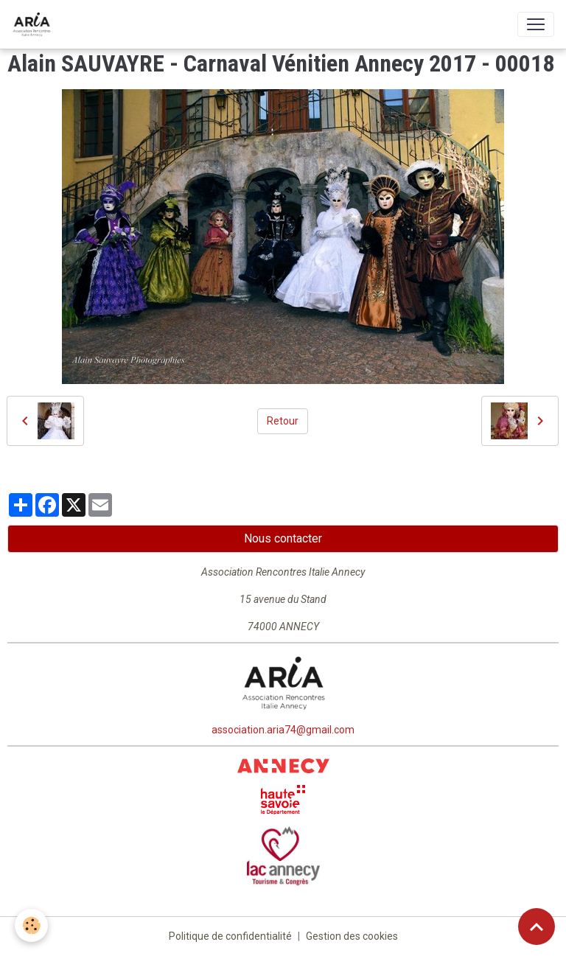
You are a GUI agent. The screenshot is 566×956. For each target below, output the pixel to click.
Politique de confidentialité (230, 936)
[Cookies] (31, 925)
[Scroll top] (536, 926)
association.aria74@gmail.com (283, 730)
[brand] (34, 24)
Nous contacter (283, 538)
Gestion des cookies (352, 936)
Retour (282, 421)
